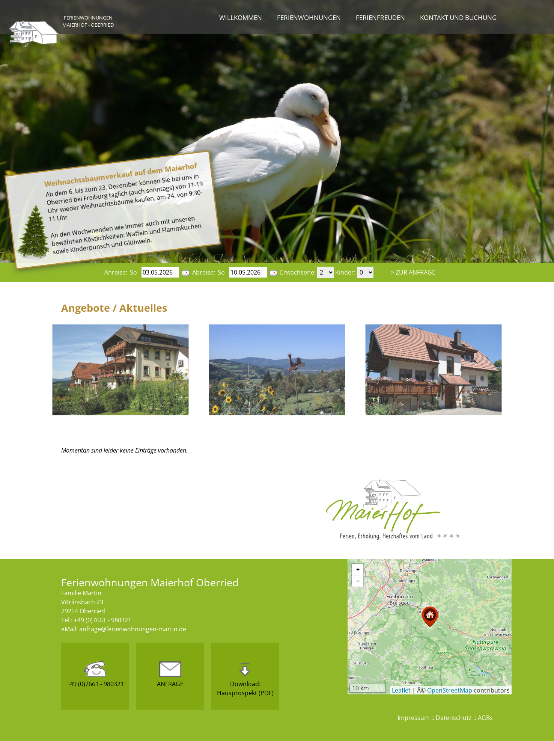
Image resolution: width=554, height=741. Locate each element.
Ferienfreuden (380, 17)
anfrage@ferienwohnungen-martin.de (132, 629)
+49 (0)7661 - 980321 (95, 674)
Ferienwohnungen (309, 17)
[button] (430, 617)
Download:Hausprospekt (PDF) (245, 679)
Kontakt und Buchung (458, 17)
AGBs (485, 718)
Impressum (413, 718)
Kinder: (345, 272)
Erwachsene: (298, 272)
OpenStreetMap (449, 690)
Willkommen (240, 17)
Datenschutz (454, 718)
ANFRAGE (170, 674)
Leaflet (401, 690)
